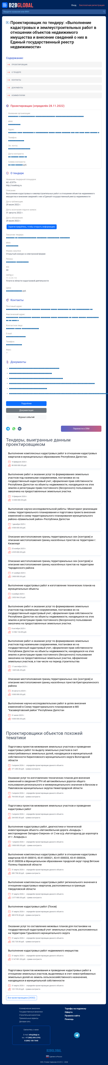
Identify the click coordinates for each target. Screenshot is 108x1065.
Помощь (69, 1019)
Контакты (16, 80)
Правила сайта (72, 1015)
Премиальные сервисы (28, 1018)
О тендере (16, 72)
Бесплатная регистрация (91, 5)
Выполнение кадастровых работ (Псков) (32, 906)
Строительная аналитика (29, 1015)
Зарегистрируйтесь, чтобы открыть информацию (31, 227)
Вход (73, 5)
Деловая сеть (24, 1022)
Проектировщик (19, 65)
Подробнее (26, 403)
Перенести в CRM (81, 428)
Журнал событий (26, 417)
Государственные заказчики (31, 1012)
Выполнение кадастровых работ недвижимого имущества (43, 950)
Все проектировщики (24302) (21, 998)
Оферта (68, 1012)
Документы (17, 88)
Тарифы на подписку (75, 1008)
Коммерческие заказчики (29, 1008)
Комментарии (18, 95)
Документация (26, 410)
